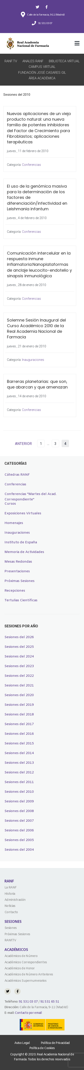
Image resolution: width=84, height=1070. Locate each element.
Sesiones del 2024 (19, 656)
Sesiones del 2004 (19, 850)
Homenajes (13, 523)
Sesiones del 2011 (19, 782)
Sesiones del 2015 (19, 743)
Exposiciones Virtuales (22, 513)
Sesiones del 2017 (19, 724)
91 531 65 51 (49, 1002)
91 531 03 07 (28, 1002)
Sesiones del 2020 (19, 695)
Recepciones (14, 590)
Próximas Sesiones (19, 581)
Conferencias (31, 164)
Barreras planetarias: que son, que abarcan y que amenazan (37, 384)
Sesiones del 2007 (19, 821)
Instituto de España (20, 542)
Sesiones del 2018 (19, 714)
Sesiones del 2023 (19, 666)
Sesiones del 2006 (19, 830)
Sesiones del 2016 (19, 734)
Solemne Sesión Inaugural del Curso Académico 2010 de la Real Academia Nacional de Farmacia (36, 328)
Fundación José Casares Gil (42, 73)
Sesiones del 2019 (19, 705)
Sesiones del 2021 (19, 685)
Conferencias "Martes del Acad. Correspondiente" (30, 494)
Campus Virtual (42, 67)
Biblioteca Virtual (64, 61)
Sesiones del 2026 (19, 637)
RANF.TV (10, 61)
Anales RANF (32, 61)
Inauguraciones (33, 360)
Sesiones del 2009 (19, 801)
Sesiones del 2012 (19, 772)
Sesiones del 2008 (19, 811)
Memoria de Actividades (24, 552)
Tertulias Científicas (20, 600)
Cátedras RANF (17, 475)
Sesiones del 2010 (19, 792)
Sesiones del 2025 (19, 647)
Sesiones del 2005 (19, 840)
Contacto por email (28, 1013)
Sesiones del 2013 (19, 763)
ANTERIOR (23, 444)
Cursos (10, 504)
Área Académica (42, 78)
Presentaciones (17, 571)
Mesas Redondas (18, 561)
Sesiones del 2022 (19, 676)
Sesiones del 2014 (19, 753)
